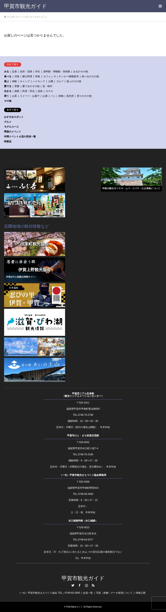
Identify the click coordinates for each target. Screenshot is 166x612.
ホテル (49, 91)
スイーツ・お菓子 (29, 96)
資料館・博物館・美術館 (56, 71)
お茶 (14, 96)
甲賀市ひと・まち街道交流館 (83, 435)
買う (6, 96)
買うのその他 (84, 96)
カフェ (47, 76)
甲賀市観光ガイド (83, 578)
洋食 (16, 76)
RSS (93, 585)
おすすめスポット (14, 117)
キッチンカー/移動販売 (66, 76)
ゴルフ (59, 81)
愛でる (7, 86)
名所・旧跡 (26, 71)
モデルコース (11, 126)
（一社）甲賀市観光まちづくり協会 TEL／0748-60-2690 (49, 592)
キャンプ (25, 81)
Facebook (79, 585)
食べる (7, 76)
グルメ (7, 121)
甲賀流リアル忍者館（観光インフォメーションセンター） (83, 394)
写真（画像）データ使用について (114, 592)
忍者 (14, 71)
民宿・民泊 (28, 91)
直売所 (70, 96)
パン (53, 96)
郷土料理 (27, 76)
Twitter (72, 585)
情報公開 (140, 592)
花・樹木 (47, 86)
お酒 (45, 96)
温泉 (40, 91)
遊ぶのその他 (74, 81)
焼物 (61, 96)
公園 (50, 81)
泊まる (7, 91)
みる (6, 71)
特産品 (7, 141)
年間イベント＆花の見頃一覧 (20, 136)
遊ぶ (6, 81)
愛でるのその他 (30, 86)
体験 (14, 81)
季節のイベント (12, 131)
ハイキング (39, 81)
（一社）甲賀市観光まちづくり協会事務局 (83, 475)
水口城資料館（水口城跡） (83, 520)
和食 (37, 76)
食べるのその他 (90, 76)
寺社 (37, 71)
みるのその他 (80, 71)
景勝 (16, 86)
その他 (7, 100)
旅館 (16, 91)
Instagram (86, 585)
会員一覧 (88, 592)
